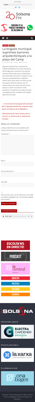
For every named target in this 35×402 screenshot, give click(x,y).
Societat (5, 45)
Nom (3, 161)
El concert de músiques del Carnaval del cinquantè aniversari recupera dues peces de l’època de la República (17, 106)
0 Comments (23, 62)
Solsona (12, 45)
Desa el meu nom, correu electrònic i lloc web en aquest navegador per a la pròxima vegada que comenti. (17, 197)
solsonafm (15, 62)
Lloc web (4, 182)
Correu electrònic (8, 171)
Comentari (5, 134)
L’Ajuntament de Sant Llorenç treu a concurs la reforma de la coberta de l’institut (16, 116)
